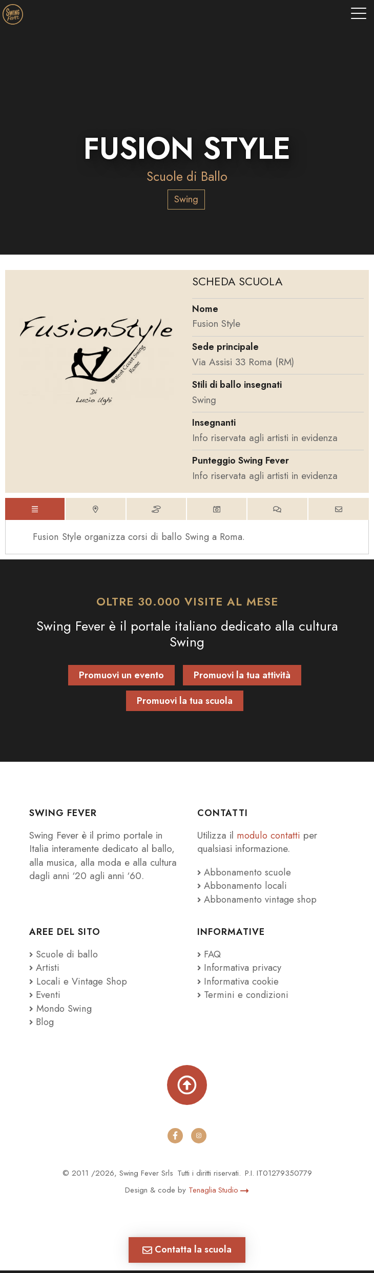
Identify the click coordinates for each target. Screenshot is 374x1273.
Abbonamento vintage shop (257, 901)
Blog (42, 1024)
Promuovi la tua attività (242, 677)
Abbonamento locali (242, 888)
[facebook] (175, 1137)
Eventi (44, 997)
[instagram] (198, 1137)
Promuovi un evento (121, 677)
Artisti (44, 970)
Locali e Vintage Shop (82, 983)
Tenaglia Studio (219, 1192)
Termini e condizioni (241, 997)
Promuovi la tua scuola (185, 703)
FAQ (210, 956)
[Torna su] (187, 1087)
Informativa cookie (238, 983)
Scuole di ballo (63, 956)
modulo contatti (270, 837)
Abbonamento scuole (244, 874)
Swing (186, 199)
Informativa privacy (239, 970)
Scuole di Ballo (187, 176)
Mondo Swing (64, 1010)
